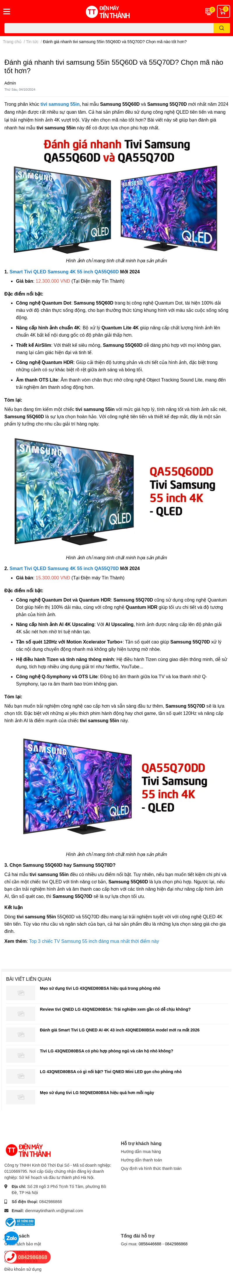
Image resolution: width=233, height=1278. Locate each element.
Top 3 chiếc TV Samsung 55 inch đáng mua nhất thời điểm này (94, 941)
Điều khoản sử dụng (22, 1269)
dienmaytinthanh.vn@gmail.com (54, 1210)
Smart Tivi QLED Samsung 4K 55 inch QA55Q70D (64, 568)
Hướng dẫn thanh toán (141, 1159)
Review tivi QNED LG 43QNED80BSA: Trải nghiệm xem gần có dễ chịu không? (115, 1009)
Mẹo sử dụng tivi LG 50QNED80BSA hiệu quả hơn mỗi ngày (97, 1092)
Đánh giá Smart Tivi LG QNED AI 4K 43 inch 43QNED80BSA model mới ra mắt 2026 (120, 1029)
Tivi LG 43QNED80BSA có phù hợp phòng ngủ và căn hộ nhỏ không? (106, 1050)
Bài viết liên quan (28, 979)
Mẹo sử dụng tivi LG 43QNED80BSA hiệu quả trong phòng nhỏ (100, 988)
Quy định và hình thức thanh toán (151, 1168)
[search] (221, 28)
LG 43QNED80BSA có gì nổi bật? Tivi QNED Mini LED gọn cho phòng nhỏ (111, 1071)
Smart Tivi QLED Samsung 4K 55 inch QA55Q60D (64, 271)
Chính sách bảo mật (22, 1243)
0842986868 (50, 1201)
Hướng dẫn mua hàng (141, 1151)
